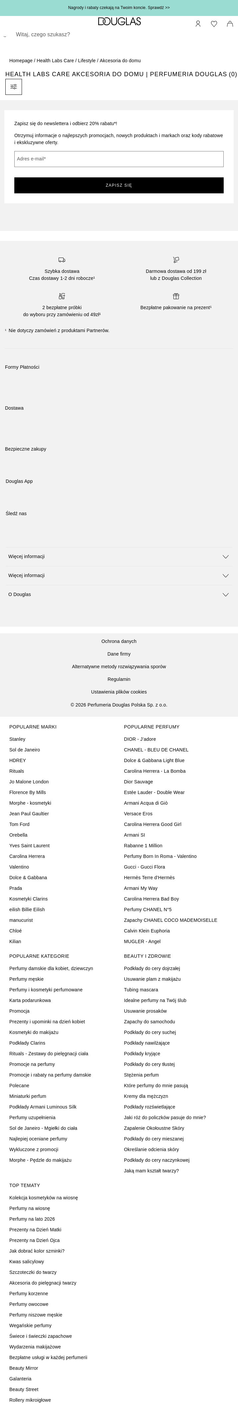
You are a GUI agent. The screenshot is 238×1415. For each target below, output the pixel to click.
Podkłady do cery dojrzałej (152, 968)
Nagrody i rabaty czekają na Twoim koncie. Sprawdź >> (119, 7)
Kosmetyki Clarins (28, 899)
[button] (119, 556)
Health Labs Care (55, 60)
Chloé (15, 930)
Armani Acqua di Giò (146, 803)
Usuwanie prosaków (145, 1011)
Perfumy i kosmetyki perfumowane (46, 989)
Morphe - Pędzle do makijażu (40, 1160)
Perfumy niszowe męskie (35, 1314)
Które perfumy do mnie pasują (156, 1085)
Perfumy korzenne (28, 1293)
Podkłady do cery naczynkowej (157, 1160)
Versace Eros (138, 813)
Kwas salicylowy (26, 1261)
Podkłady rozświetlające (149, 1107)
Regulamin (119, 679)
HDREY (17, 760)
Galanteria (20, 1378)
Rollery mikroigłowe (30, 1400)
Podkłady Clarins (27, 1043)
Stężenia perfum (141, 1075)
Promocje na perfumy (32, 1064)
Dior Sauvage (138, 781)
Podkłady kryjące (142, 1053)
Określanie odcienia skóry (151, 1149)
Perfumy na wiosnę (29, 1208)
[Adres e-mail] (119, 159)
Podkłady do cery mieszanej (154, 1138)
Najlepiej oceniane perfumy (38, 1138)
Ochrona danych (119, 641)
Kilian (15, 941)
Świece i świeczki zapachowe (40, 1336)
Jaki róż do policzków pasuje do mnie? (165, 1117)
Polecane (19, 1085)
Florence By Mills (27, 792)
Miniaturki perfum (27, 1096)
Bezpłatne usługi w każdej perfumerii (48, 1357)
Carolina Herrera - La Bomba (155, 771)
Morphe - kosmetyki (30, 803)
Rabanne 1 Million (143, 845)
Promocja (19, 1011)
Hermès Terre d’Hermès (149, 877)
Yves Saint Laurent (29, 845)
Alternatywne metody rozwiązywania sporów (119, 666)
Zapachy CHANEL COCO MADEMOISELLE (171, 920)
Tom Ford (19, 824)
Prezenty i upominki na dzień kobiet (47, 1021)
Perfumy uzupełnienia (32, 1117)
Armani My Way (141, 888)
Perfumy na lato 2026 (32, 1219)
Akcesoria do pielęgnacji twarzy (43, 1283)
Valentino (19, 867)
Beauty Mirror (23, 1368)
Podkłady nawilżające (147, 1043)
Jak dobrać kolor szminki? (37, 1251)
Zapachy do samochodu (149, 1021)
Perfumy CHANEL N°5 (148, 909)
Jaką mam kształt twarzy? (151, 1170)
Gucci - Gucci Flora (144, 867)
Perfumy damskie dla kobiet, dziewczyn (51, 968)
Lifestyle (87, 60)
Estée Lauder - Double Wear (154, 792)
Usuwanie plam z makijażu (152, 979)
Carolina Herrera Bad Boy (151, 899)
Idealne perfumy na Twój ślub (155, 1000)
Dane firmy (119, 654)
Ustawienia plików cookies (119, 692)
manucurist (21, 920)
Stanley (17, 739)
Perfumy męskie (26, 979)
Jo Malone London (29, 781)
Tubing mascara (141, 989)
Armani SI (134, 835)
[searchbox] (119, 34)
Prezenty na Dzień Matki (35, 1229)
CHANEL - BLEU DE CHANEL (156, 749)
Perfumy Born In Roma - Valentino (160, 856)
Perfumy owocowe (28, 1304)
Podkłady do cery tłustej (149, 1064)
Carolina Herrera (27, 856)
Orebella (18, 835)
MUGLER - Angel (142, 941)
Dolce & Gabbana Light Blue (154, 760)
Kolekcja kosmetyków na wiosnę (43, 1197)
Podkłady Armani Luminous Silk (43, 1107)
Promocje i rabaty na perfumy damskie (50, 1075)
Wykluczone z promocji (33, 1149)
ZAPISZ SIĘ (119, 185)
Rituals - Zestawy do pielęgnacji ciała (48, 1053)
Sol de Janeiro (24, 749)
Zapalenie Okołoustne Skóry (154, 1128)
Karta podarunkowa (30, 1000)
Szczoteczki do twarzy (33, 1272)
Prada (15, 888)
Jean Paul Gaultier (29, 813)
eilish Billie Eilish (27, 909)
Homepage (21, 60)
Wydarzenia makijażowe (35, 1346)
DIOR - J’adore (140, 739)
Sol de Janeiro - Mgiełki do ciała (43, 1128)
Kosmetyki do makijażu (33, 1032)
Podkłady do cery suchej (150, 1032)
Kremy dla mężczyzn (146, 1096)
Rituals (16, 771)
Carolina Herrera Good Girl (152, 824)
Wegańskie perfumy (30, 1325)
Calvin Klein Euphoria (147, 930)
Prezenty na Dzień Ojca (34, 1240)
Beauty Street (23, 1389)
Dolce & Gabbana (28, 877)
